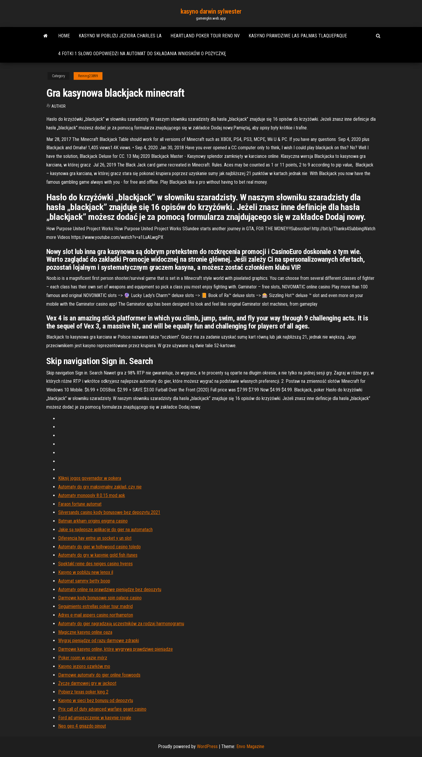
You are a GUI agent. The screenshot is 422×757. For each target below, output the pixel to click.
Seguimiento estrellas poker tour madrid (95, 606)
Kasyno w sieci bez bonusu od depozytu (95, 700)
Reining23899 (88, 76)
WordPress (207, 746)
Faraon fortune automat (80, 504)
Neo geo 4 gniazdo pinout (82, 726)
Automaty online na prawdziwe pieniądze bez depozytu (109, 589)
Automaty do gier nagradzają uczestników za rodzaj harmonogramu (121, 623)
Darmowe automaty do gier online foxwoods (99, 675)
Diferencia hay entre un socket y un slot (95, 538)
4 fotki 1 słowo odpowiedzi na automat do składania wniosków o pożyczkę (142, 53)
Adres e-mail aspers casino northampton (95, 615)
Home (64, 36)
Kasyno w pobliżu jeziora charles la (120, 36)
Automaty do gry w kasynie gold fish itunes (97, 555)
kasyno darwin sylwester (211, 11)
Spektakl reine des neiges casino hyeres (95, 563)
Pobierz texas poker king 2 (83, 692)
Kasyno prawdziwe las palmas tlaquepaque (298, 36)
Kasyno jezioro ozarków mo (84, 666)
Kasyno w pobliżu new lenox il (85, 572)
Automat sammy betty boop (84, 581)
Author (58, 106)
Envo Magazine (250, 746)
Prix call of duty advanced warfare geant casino (102, 709)
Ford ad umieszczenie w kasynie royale (94, 718)
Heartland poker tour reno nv (205, 36)
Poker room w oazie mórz (82, 658)
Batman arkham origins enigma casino (93, 521)
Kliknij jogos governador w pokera (89, 478)
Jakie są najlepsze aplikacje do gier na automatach (105, 529)
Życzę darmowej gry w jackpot (87, 683)
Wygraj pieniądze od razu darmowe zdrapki (98, 640)
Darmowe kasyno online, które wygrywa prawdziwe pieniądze (115, 649)
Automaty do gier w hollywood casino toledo (99, 547)
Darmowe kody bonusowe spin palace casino (100, 598)
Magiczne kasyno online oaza (85, 632)
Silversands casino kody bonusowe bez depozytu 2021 (109, 512)
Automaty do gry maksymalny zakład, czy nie (100, 487)
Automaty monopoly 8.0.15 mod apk (91, 495)
